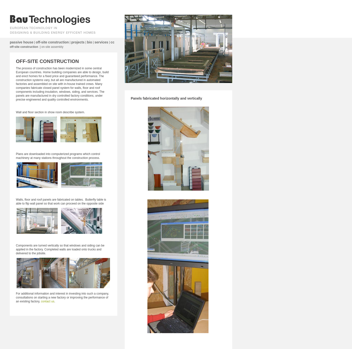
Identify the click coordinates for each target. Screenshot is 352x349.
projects (77, 42)
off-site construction (52, 42)
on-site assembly (52, 47)
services (101, 42)
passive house (21, 42)
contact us (48, 301)
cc (112, 42)
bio (89, 42)
